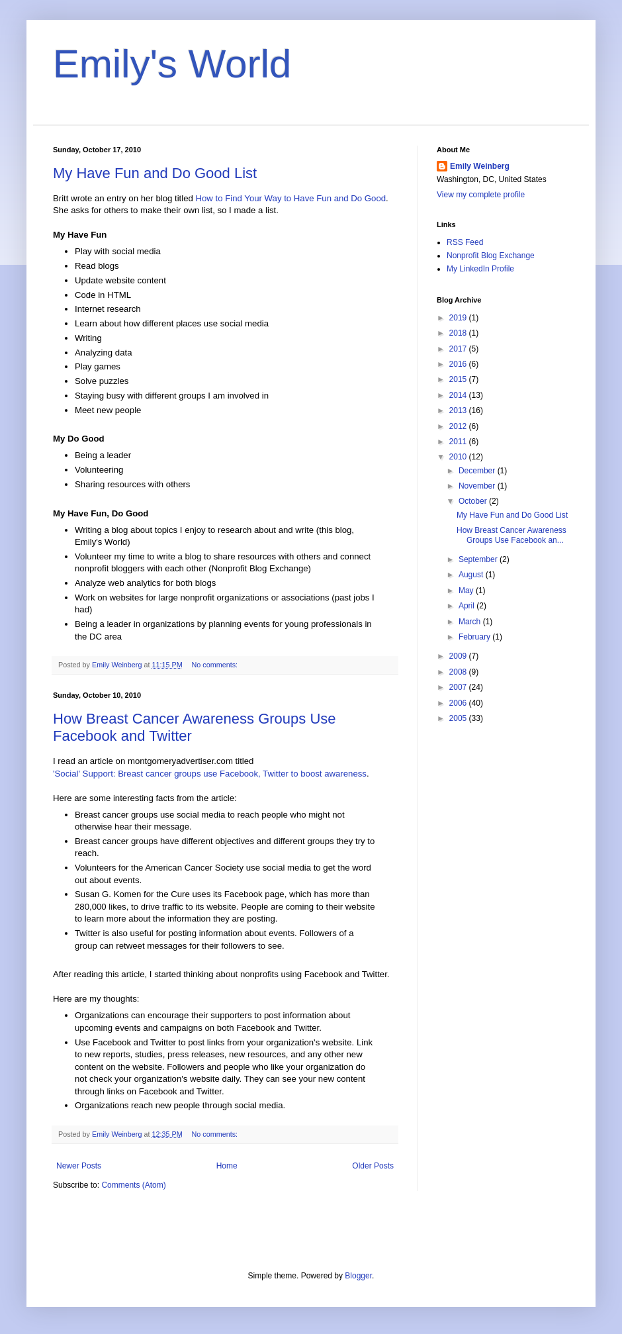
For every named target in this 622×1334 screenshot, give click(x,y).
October (474, 501)
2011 (459, 441)
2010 (459, 456)
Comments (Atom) (133, 1185)
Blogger (358, 1275)
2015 (459, 379)
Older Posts (373, 1165)
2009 (459, 656)
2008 (459, 672)
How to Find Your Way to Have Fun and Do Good (291, 198)
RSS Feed (465, 242)
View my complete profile (481, 194)
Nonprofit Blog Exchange (491, 255)
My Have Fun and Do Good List (155, 173)
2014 (459, 395)
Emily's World (172, 64)
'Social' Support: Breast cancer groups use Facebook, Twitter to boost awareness (210, 774)
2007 (459, 687)
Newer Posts (78, 1165)
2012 (459, 426)
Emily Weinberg (480, 166)
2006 (459, 703)
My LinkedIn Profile (480, 268)
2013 (459, 410)
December (478, 470)
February (475, 637)
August (472, 574)
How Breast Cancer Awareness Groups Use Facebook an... (511, 535)
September (479, 559)
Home (227, 1165)
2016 (459, 364)
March (471, 621)
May (467, 590)
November (478, 486)
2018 (459, 333)
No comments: (215, 665)
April (467, 605)
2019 (459, 317)
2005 (459, 718)
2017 (459, 349)
